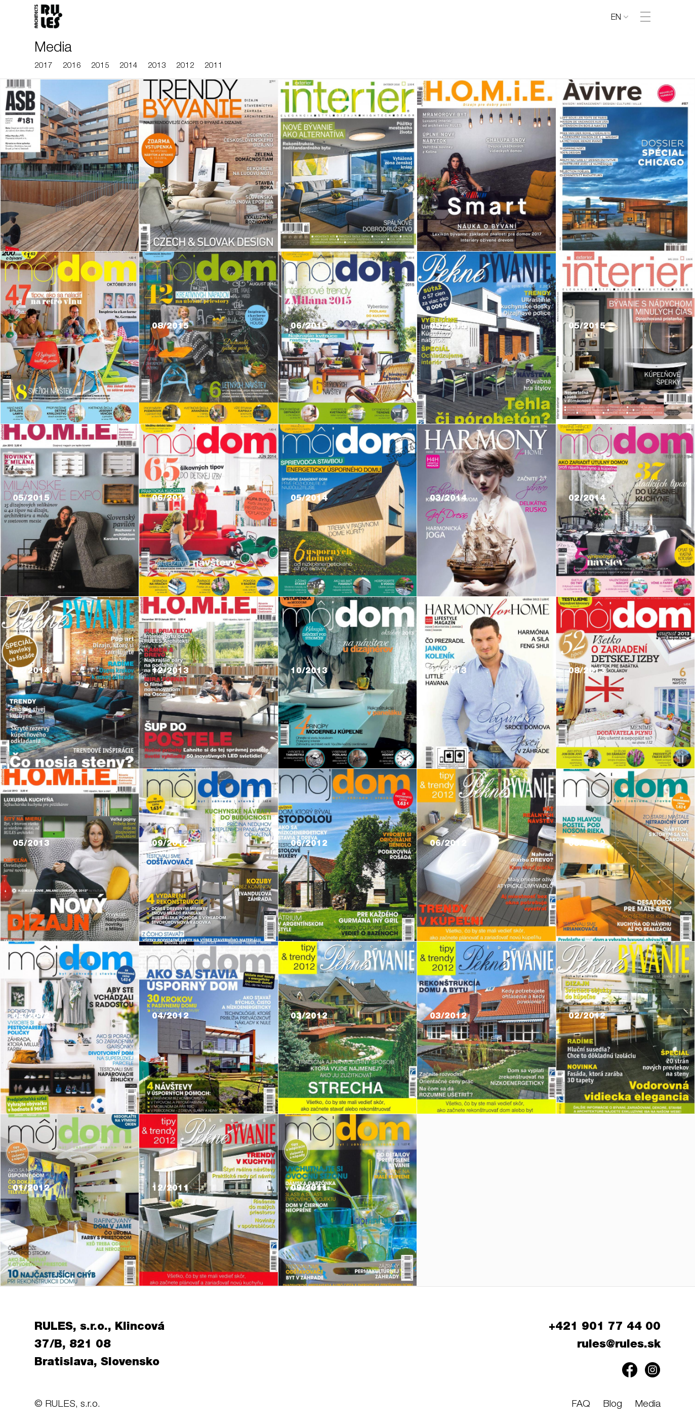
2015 (100, 66)
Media (648, 1404)
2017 (43, 66)
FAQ (580, 1404)
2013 (157, 66)
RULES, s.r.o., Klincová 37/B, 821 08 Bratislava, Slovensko (99, 1345)
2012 (185, 66)
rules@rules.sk (619, 1345)
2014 (128, 66)
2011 (214, 66)
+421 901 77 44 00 (605, 1327)
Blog (612, 1404)
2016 (72, 66)
